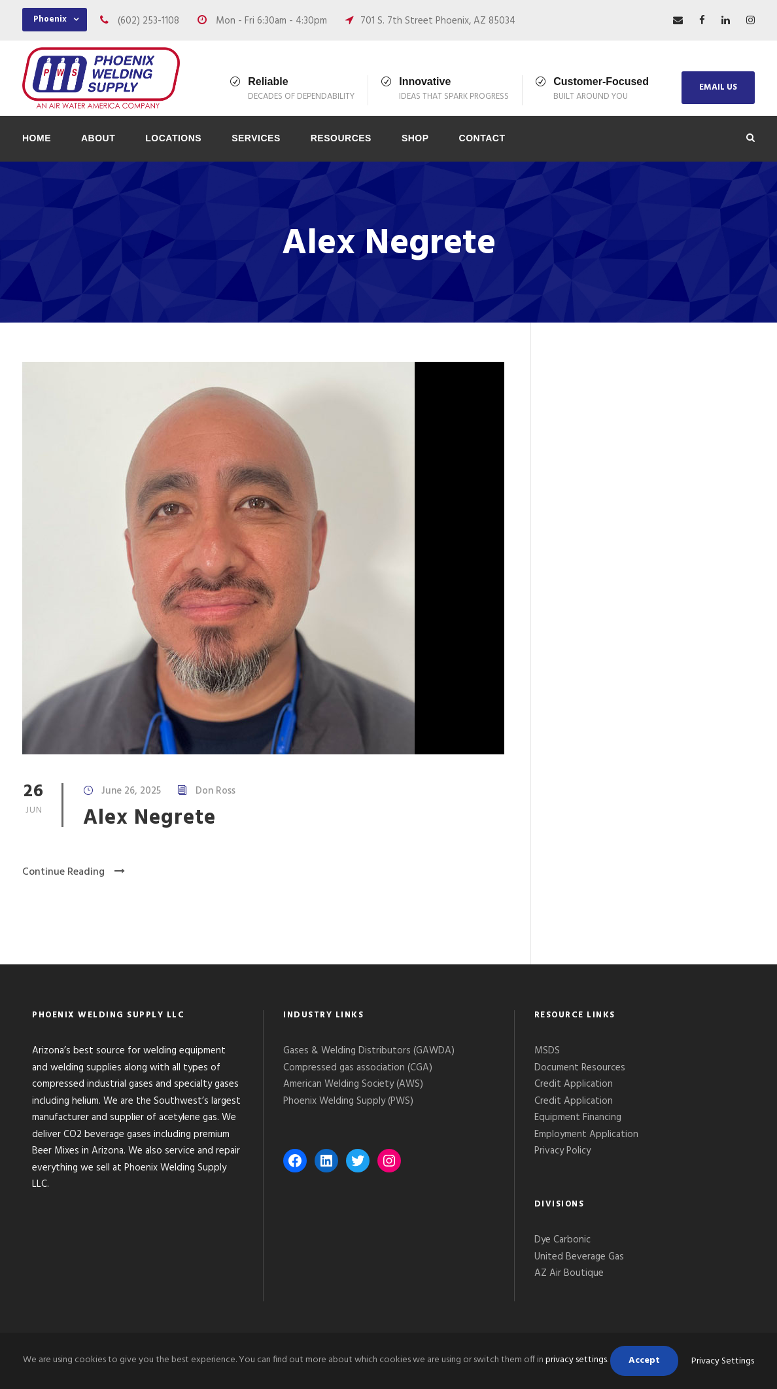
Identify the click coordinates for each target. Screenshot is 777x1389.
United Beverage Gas (579, 1257)
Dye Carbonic (562, 1240)
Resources (341, 138)
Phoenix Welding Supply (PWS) (348, 1101)
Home (36, 138)
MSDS (547, 1051)
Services (256, 138)
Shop (415, 138)
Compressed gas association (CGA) (357, 1068)
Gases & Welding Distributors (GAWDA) (369, 1051)
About (98, 138)
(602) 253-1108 (148, 21)
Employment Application (586, 1134)
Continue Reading (73, 872)
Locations (173, 138)
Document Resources (579, 1068)
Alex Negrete (149, 818)
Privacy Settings (722, 1361)
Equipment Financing (577, 1117)
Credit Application (573, 1084)
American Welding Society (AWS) (353, 1084)
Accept (644, 1360)
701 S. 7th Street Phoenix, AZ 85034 (437, 21)
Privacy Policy (563, 1151)
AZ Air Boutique (569, 1273)
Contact (482, 138)
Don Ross (215, 791)
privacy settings (576, 1359)
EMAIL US (718, 87)
